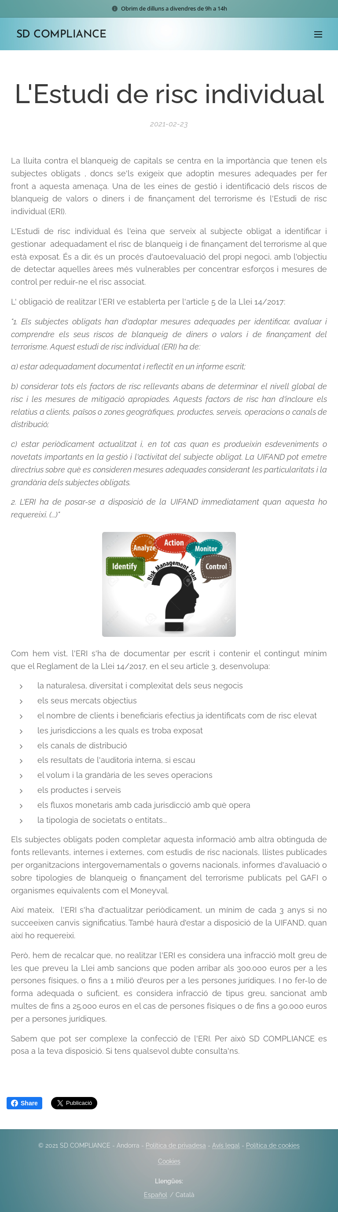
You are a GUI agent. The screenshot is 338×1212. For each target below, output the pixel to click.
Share (24, 1103)
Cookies (169, 1161)
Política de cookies (273, 1145)
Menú (318, 34)
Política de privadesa (176, 1145)
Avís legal (226, 1145)
